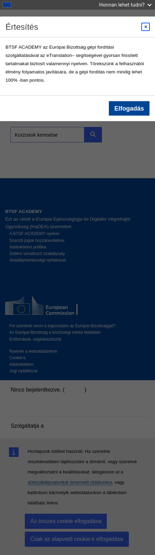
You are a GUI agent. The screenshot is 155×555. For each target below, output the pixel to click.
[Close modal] (145, 27)
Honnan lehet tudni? (125, 5)
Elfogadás (129, 108)
